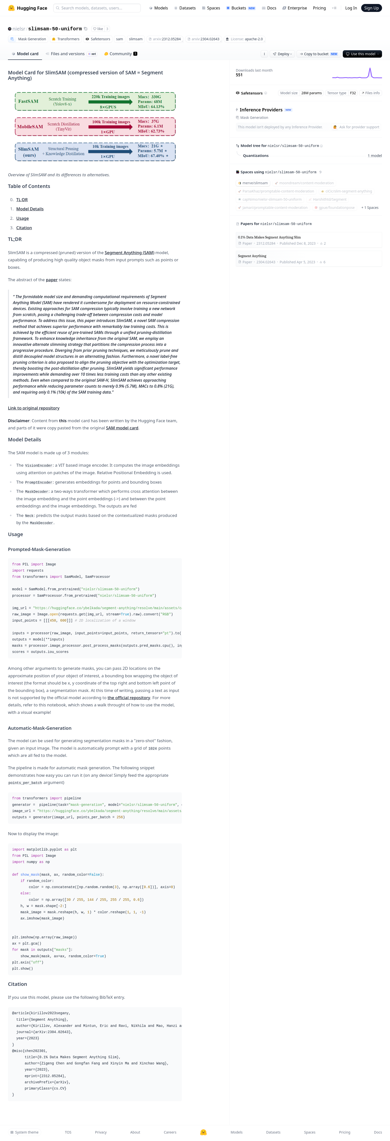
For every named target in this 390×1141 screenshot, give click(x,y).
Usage (22, 218)
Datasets (185, 8)
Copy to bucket (319, 53)
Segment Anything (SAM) (129, 252)
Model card (25, 53)
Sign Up (371, 8)
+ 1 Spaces (370, 207)
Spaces (211, 8)
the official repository (129, 697)
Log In (351, 8)
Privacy (101, 1132)
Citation (24, 227)
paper (51, 279)
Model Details (30, 209)
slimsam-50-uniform (55, 29)
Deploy (283, 53)
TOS (68, 1132)
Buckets (241, 8)
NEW (288, 109)
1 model (375, 155)
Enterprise (294, 8)
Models (158, 8)
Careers (170, 1132)
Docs (269, 8)
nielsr (18, 28)
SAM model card (122, 428)
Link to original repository (33, 408)
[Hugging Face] (203, 1132)
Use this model (363, 53)
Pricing (319, 8)
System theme (24, 1132)
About (135, 1132)
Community (120, 53)
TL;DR (22, 199)
